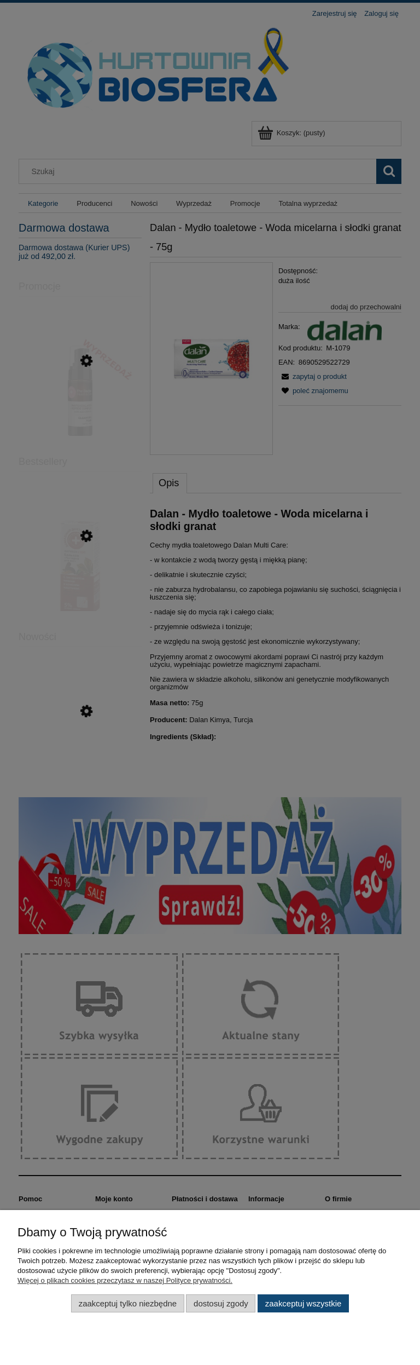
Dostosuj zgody (221, 1303)
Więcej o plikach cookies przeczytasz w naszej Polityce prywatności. (125, 1280)
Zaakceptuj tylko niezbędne (128, 1303)
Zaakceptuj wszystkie (303, 1303)
